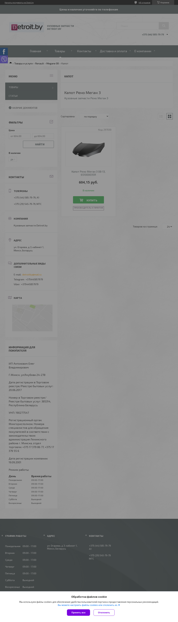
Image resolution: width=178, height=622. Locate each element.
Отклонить (104, 612)
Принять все (78, 612)
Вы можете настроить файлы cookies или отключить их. (88, 605)
